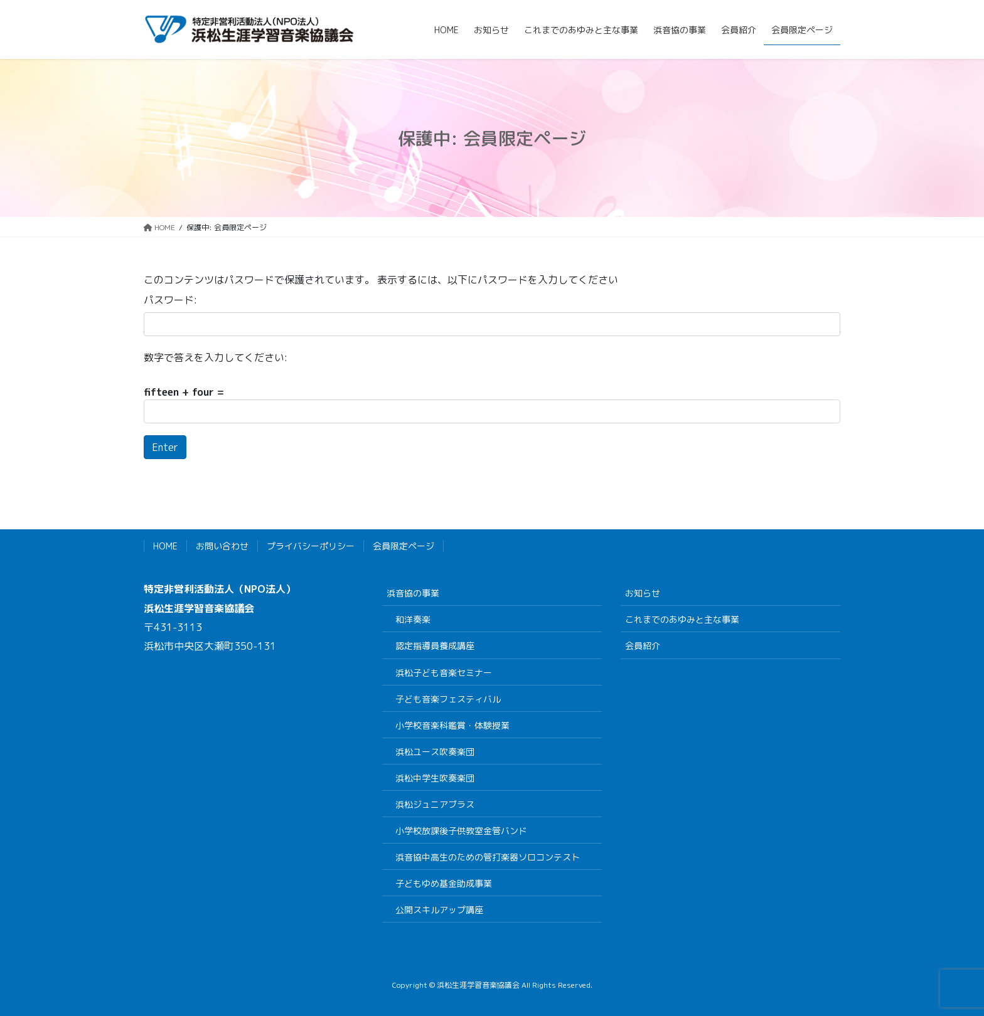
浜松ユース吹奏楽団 (434, 752)
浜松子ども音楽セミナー (443, 673)
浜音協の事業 (413, 593)
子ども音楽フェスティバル (448, 699)
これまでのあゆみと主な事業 (682, 619)
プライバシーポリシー (311, 546)
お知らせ (642, 593)
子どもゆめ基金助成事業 (443, 883)
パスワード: (170, 300)
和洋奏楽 (412, 619)
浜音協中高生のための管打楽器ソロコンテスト (487, 857)
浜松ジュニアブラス (434, 804)
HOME (165, 546)
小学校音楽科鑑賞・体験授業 (452, 725)
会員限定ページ (403, 546)
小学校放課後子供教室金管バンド (461, 831)
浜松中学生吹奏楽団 (434, 778)
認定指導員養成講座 (434, 646)
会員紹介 (642, 646)
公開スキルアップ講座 (439, 910)
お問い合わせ (222, 546)
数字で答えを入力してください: (215, 357)
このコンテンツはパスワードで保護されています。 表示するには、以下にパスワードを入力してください (381, 280)
